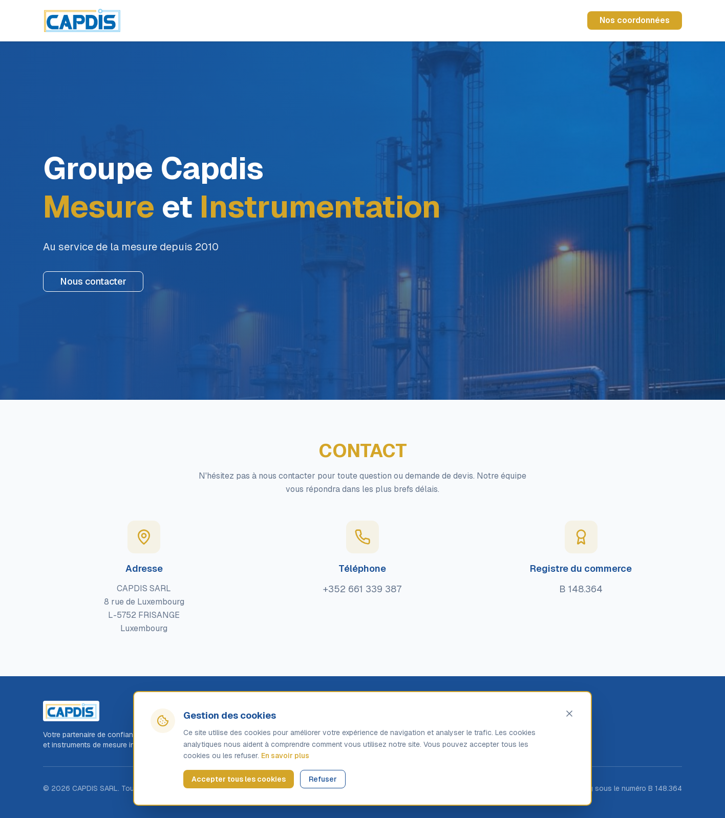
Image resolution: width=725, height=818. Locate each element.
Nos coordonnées (635, 20)
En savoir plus (285, 755)
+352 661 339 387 (362, 589)
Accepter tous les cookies (238, 779)
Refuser (323, 779)
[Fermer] (569, 713)
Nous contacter (93, 281)
